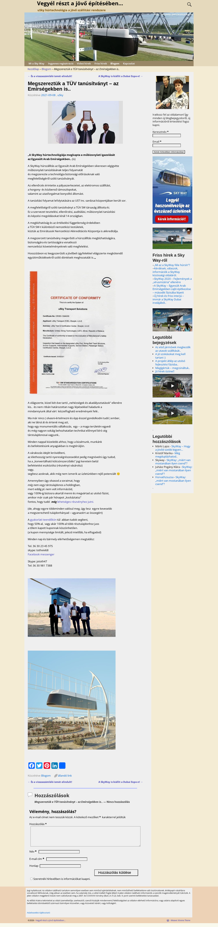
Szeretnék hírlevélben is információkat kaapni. (59, 882)
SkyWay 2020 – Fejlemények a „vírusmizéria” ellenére (172, 280)
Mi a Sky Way (36, 63)
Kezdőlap (33, 69)
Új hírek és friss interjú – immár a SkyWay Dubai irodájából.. (168, 299)
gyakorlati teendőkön (43, 519)
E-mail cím (37, 862)
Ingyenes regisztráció (60, 63)
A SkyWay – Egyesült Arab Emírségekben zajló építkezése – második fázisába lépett (172, 289)
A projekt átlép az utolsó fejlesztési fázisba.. (170, 362)
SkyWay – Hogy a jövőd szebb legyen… (172, 448)
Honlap (33, 869)
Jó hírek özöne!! (164, 371)
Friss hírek (100, 63)
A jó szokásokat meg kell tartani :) (170, 355)
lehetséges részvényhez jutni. (75, 502)
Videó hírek (84, 63)
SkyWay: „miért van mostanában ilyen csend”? (173, 461)
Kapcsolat (129, 63)
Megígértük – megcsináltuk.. (172, 368)
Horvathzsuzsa (164, 477)
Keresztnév (161, 132)
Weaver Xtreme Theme (180, 924)
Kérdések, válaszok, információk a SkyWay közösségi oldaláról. (166, 271)
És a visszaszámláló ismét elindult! (50, 76)
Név (33, 855)
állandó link (65, 775)
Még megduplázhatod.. (167, 454)
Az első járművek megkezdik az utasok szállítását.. (173, 348)
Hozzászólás (38, 824)
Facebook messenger (41, 554)
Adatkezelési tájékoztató (38, 916)
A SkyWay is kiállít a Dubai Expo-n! (120, 76)
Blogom (114, 63)
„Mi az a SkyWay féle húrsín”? (172, 265)
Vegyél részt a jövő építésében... (51, 924)
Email (157, 141)
